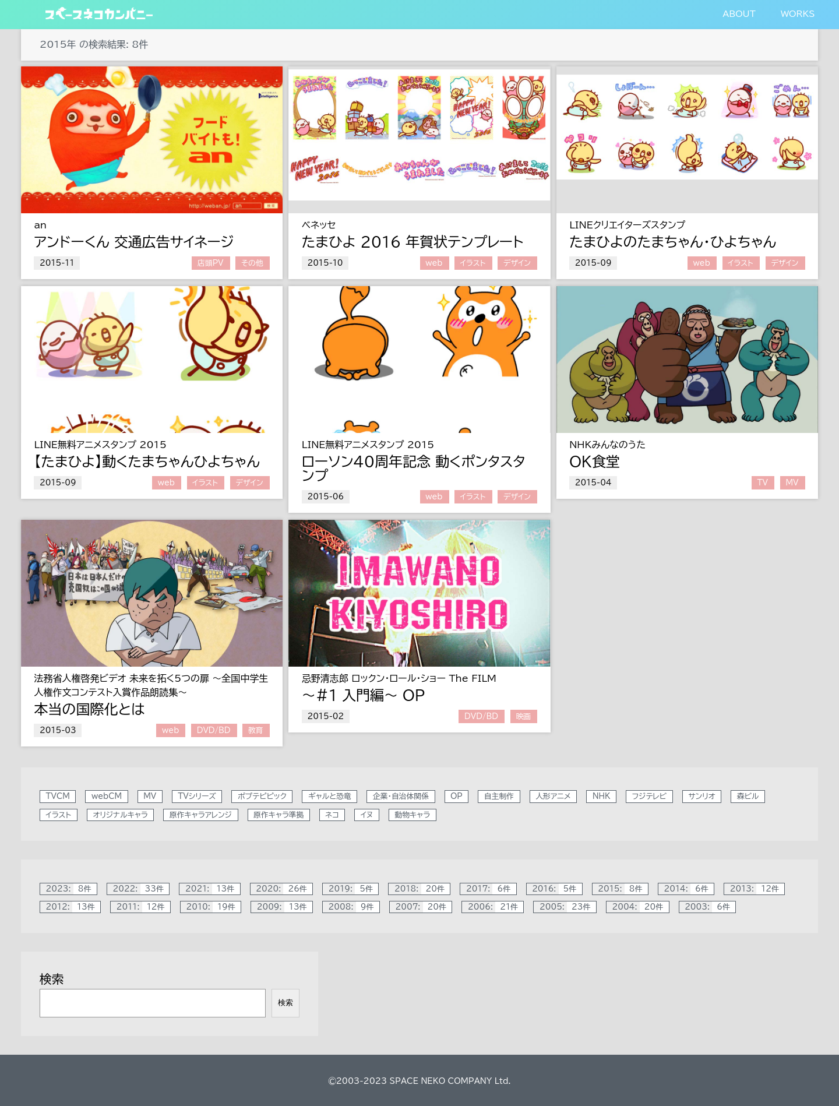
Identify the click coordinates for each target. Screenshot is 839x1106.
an (40, 225)
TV (762, 483)
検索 (52, 979)
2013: (757, 888)
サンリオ (701, 797)
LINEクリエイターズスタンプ (627, 225)
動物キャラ (412, 815)
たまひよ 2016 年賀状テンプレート (413, 242)
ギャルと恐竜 (329, 797)
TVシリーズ (197, 797)
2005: (568, 907)
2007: (423, 907)
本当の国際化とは (89, 709)
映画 (523, 716)
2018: (422, 888)
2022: (140, 888)
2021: (212, 888)
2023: (71, 888)
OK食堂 (594, 462)
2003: (710, 907)
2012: (73, 907)
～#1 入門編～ (352, 695)
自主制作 (499, 797)
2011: (143, 907)
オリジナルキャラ (120, 815)
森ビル (748, 797)
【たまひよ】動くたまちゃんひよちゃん (147, 462)
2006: (495, 907)
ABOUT (739, 13)
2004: (640, 907)
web (433, 263)
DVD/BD (214, 730)
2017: (491, 888)
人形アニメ (553, 797)
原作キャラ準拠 (278, 815)
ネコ (332, 815)
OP (414, 695)
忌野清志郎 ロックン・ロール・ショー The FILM (399, 678)
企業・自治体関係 (401, 797)
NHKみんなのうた (607, 444)
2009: (284, 907)
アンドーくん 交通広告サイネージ (134, 242)
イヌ (367, 815)
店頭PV (211, 263)
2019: (354, 888)
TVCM (58, 797)
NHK (602, 797)
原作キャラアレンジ (201, 815)
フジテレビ (649, 797)
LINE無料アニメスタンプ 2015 (100, 444)
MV (791, 483)
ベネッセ (319, 225)
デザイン (517, 263)
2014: (689, 888)
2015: (623, 888)
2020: (284, 888)
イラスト (473, 263)
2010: (213, 907)
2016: (557, 888)
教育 (255, 730)
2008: (354, 907)
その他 (252, 263)
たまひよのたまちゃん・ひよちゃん (672, 242)
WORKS (798, 13)
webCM (106, 797)
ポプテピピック (262, 797)
